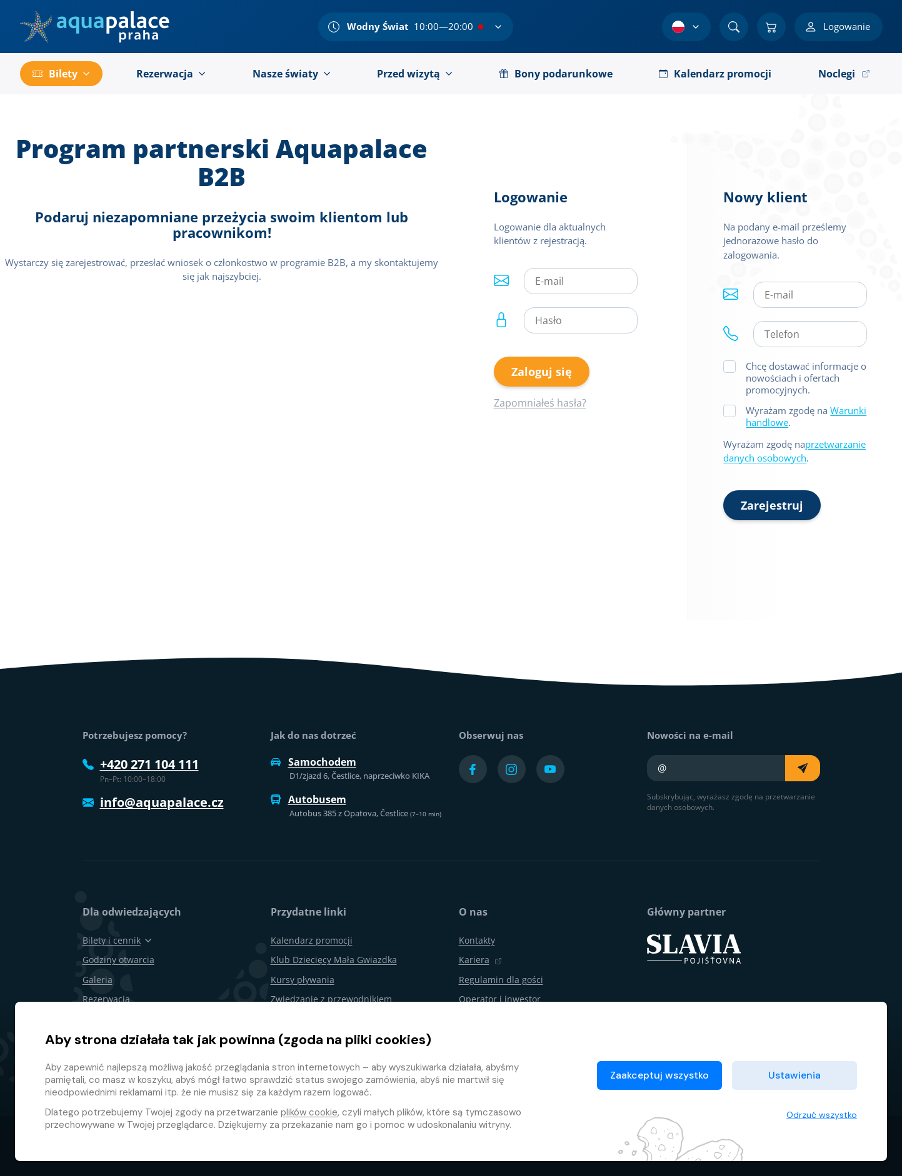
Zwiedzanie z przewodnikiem (331, 999)
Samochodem (313, 762)
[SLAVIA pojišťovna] (694, 948)
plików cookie (309, 1112)
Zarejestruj (772, 505)
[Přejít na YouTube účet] (550, 769)
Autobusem (308, 799)
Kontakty (477, 940)
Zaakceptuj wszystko (659, 1075)
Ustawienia (794, 1075)
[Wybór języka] (686, 26)
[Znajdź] (733, 26)
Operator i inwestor (500, 999)
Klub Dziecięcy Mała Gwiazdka (334, 960)
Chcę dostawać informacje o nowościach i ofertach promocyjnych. (806, 377)
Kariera (480, 960)
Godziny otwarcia (118, 960)
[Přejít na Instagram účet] (512, 769)
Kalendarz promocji (312, 940)
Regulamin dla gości (501, 980)
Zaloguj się (541, 371)
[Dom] (94, 26)
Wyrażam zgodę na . (806, 416)
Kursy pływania (302, 980)
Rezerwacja (106, 999)
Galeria (98, 980)
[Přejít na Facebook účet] (473, 769)
